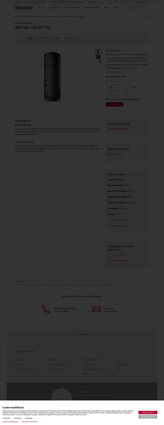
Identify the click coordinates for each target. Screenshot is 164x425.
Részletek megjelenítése (10, 421)
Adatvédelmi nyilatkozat (29, 421)
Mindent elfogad (148, 412)
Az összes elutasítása (148, 417)
